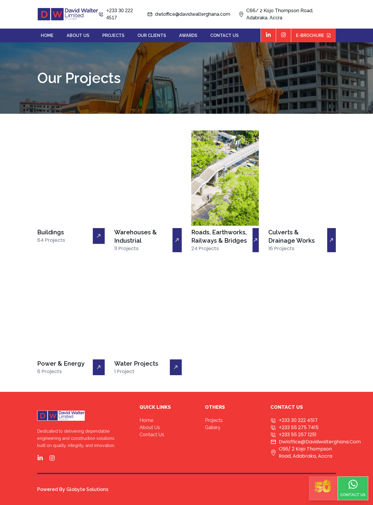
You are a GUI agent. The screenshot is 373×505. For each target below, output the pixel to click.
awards (188, 35)
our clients (151, 35)
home (47, 35)
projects (113, 35)
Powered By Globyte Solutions (72, 489)
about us (78, 35)
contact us (224, 35)
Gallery (212, 427)
